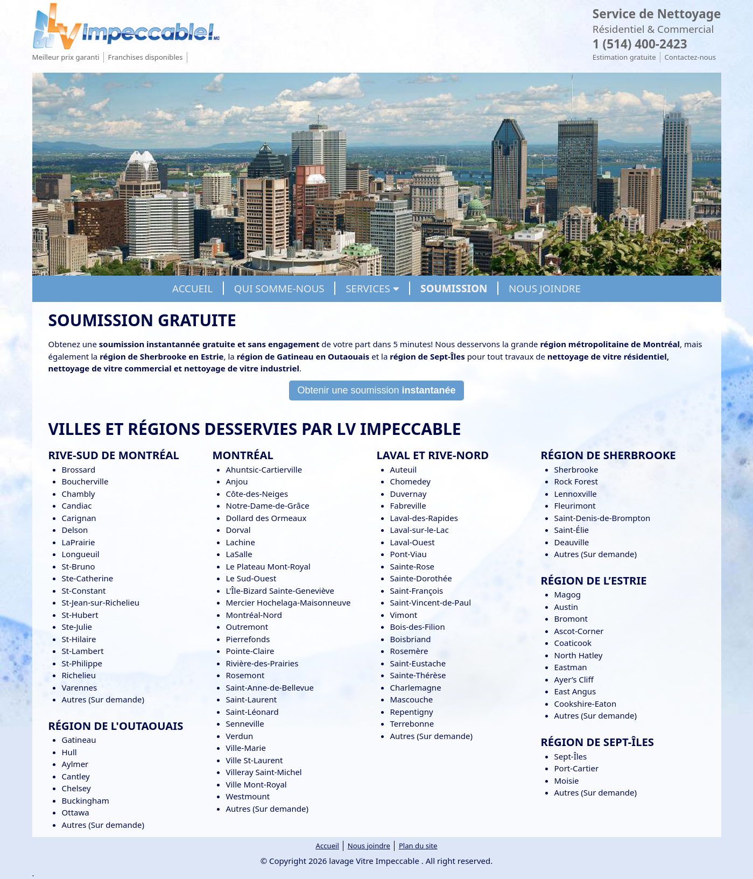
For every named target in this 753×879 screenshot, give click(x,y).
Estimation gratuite (624, 57)
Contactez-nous (690, 57)
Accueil (327, 845)
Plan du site (418, 845)
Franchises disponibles (145, 57)
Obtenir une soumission (376, 390)
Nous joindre (369, 845)
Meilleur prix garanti (66, 57)
